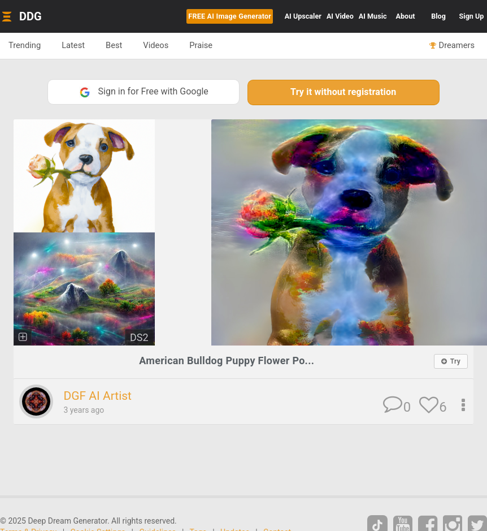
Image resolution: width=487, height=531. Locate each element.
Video (340, 16)
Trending (24, 45)
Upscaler (303, 16)
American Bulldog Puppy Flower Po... (226, 360)
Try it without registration (343, 92)
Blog (438, 16)
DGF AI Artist (97, 396)
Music (373, 16)
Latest (73, 45)
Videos (155, 45)
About (405, 16)
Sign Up (471, 16)
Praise (200, 45)
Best (114, 45)
